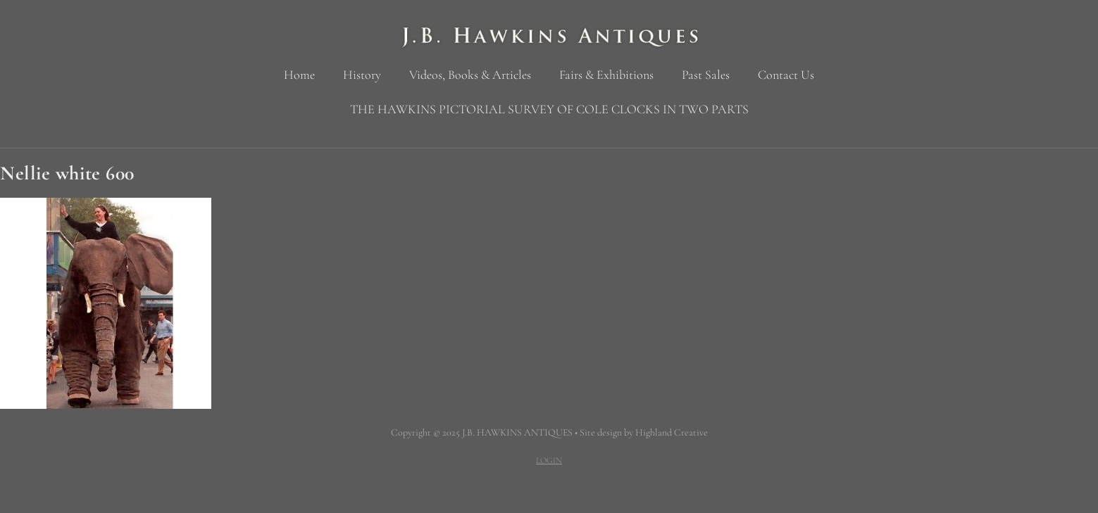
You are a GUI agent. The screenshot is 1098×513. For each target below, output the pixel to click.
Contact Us (786, 74)
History (362, 74)
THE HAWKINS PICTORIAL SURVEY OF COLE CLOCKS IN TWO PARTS (549, 109)
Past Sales (706, 74)
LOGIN (549, 460)
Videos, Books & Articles (470, 74)
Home (299, 74)
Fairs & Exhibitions (606, 74)
